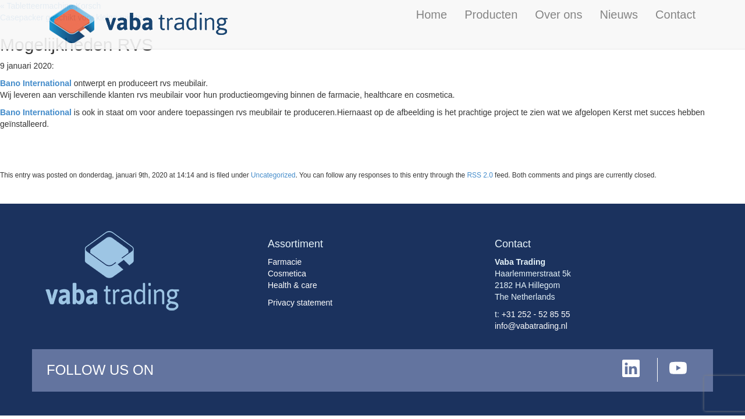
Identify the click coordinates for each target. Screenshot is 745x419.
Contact (675, 14)
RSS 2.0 (480, 175)
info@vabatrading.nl (531, 326)
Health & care (292, 285)
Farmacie (284, 262)
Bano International (36, 83)
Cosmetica (287, 273)
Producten (490, 14)
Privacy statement (300, 302)
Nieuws (618, 14)
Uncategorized (273, 175)
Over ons (558, 14)
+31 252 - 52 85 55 (536, 314)
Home (431, 14)
